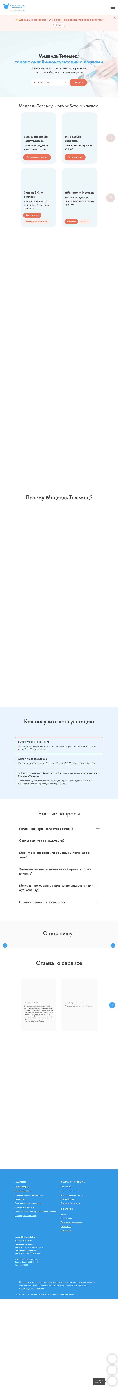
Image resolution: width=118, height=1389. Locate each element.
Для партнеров (67, 1199)
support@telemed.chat (25, 1237)
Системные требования (71, 1222)
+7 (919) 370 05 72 (23, 1240)
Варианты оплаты (23, 1191)
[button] (36, 221)
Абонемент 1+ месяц (79, 192)
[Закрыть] (115, 17)
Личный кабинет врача (71, 1203)
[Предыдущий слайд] (5, 945)
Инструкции (66, 1226)
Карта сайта (66, 1230)
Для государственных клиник (74, 1195)
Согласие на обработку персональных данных (36, 1211)
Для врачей (66, 1186)
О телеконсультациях (24, 1207)
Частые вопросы (22, 1186)
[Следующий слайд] (110, 138)
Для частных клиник (70, 1191)
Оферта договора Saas (25, 1215)
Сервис (64, 1214)
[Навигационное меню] (113, 7)
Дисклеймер (20, 1199)
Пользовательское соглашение (29, 1195)
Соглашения (66, 1218)
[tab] (59, 745)
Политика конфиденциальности (29, 1203)
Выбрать (78, 82)
